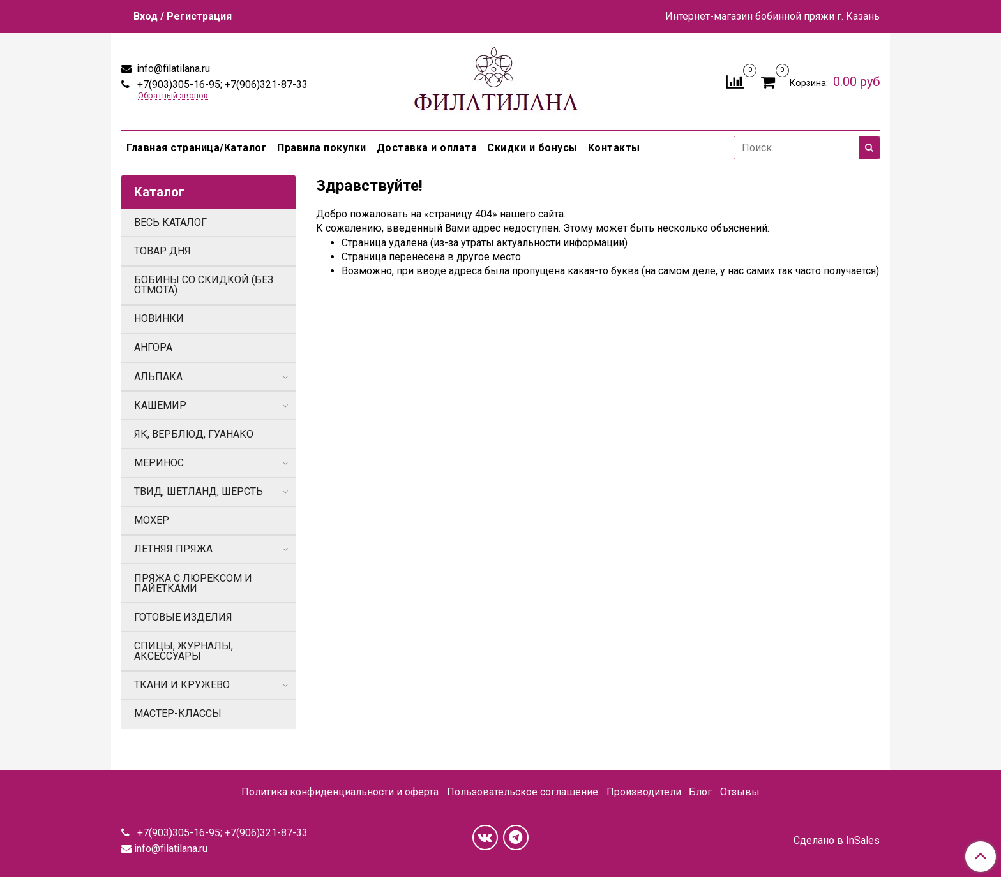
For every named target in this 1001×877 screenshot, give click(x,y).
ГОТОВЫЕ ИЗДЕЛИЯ (183, 617)
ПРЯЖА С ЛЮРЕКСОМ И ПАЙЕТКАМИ (193, 583)
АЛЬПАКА (158, 377)
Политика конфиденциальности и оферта (340, 792)
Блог (700, 792)
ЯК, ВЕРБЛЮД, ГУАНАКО (193, 434)
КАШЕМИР (160, 405)
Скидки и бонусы (532, 148)
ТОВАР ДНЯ (162, 251)
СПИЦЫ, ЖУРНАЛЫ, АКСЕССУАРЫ (183, 651)
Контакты (614, 148)
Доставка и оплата (427, 148)
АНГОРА (153, 347)
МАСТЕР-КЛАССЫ (178, 713)
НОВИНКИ (159, 319)
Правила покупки (321, 148)
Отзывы (740, 792)
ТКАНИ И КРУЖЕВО (182, 685)
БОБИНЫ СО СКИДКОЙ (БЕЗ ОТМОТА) (203, 285)
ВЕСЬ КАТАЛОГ (170, 222)
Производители (643, 792)
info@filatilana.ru (172, 69)
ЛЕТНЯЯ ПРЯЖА (173, 549)
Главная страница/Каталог (196, 148)
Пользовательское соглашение (522, 792)
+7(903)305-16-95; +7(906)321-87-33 (221, 84)
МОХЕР (151, 520)
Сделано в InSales (837, 841)
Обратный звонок (173, 96)
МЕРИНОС (159, 463)
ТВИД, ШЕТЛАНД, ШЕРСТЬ (198, 491)
